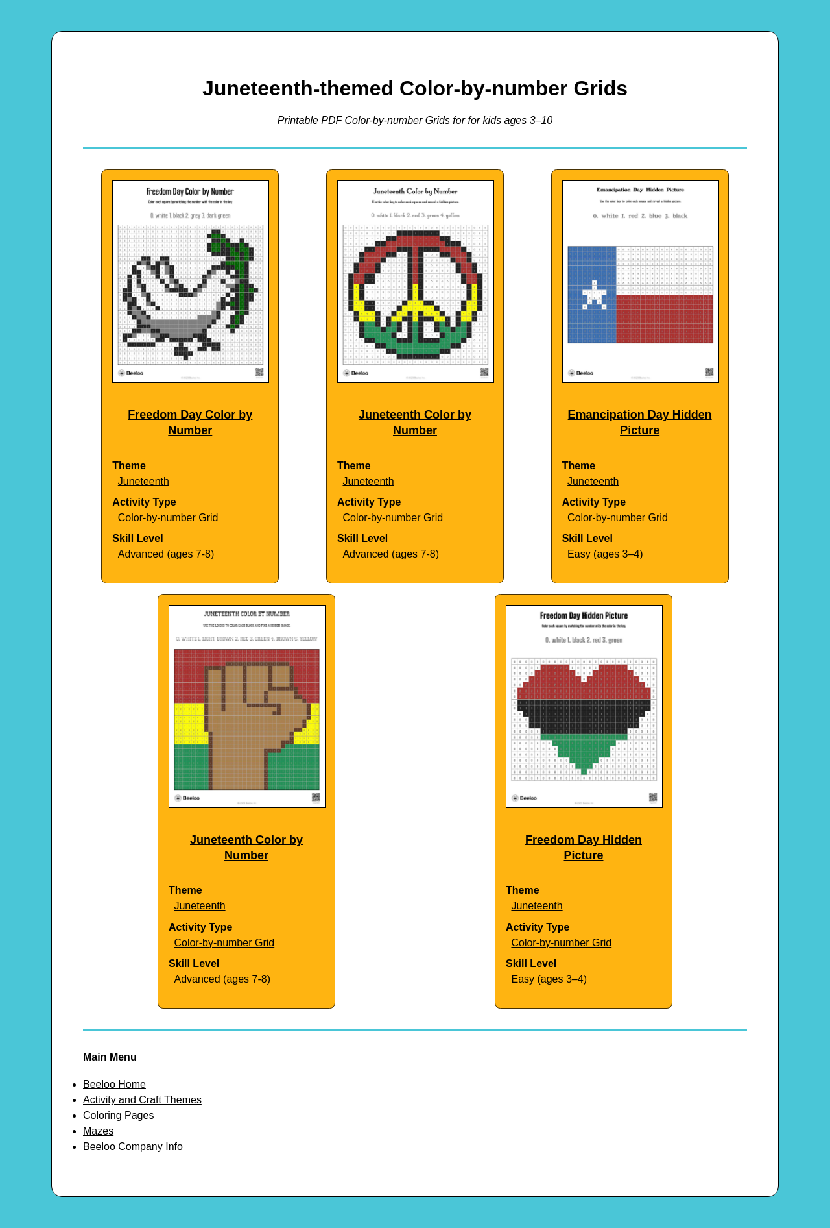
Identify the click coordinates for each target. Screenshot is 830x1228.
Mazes (98, 1130)
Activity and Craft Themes (142, 1099)
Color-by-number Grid (168, 517)
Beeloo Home (114, 1084)
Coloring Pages (118, 1115)
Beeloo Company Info (133, 1146)
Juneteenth (143, 481)
